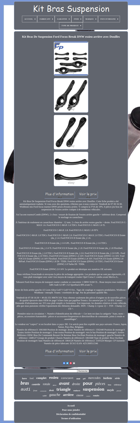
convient (67, 378)
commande (43, 391)
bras (25, 383)
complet (41, 378)
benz (109, 385)
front (35, 390)
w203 (44, 396)
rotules (96, 395)
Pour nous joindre (71, 410)
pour (88, 383)
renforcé (76, 391)
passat (119, 391)
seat (78, 379)
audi (26, 389)
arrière (68, 395)
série (117, 378)
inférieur (117, 385)
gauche (54, 394)
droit (51, 390)
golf (84, 379)
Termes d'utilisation (71, 418)
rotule (46, 384)
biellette (107, 378)
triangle (63, 389)
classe (79, 395)
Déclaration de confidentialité (71, 414)
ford (31, 378)
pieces (54, 385)
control (88, 396)
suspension (93, 389)
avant (64, 383)
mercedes (94, 378)
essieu (54, 377)
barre (24, 378)
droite (76, 384)
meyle (110, 390)
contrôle (36, 384)
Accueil (71, 405)
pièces (100, 383)
